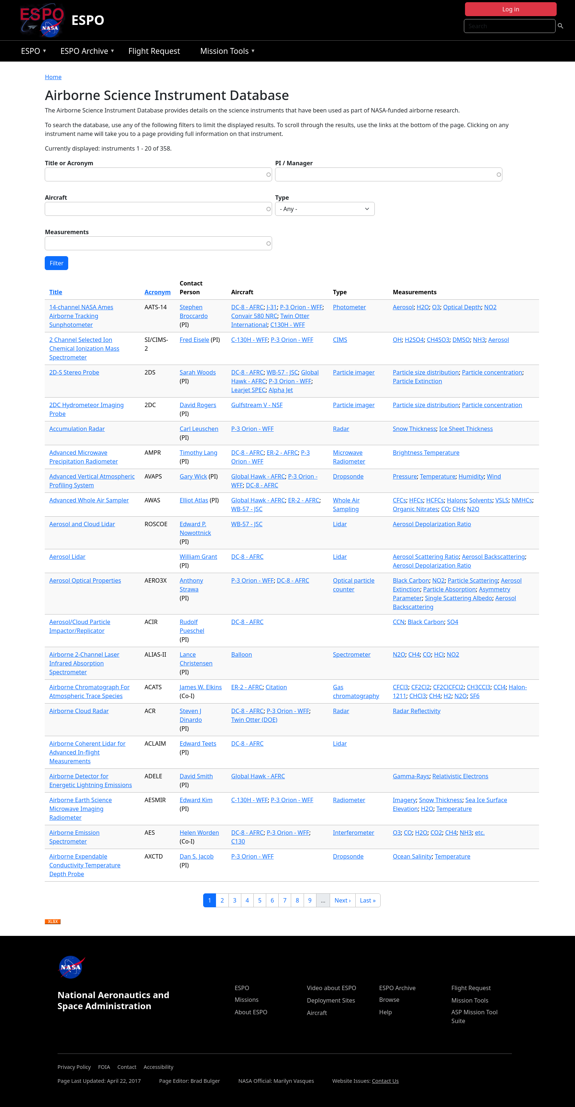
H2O (423, 307)
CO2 (436, 833)
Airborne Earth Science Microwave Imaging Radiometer (80, 809)
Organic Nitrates (415, 509)
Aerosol (403, 307)
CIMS (340, 340)
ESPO (88, 20)
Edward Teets (198, 743)
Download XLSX (53, 922)
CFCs (399, 500)
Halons (456, 500)
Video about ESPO (331, 988)
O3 (436, 307)
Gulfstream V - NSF (257, 405)
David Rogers (198, 405)
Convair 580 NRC (254, 316)
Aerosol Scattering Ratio (426, 557)
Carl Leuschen (199, 429)
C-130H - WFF (249, 340)
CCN (398, 622)
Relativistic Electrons (460, 776)
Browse (389, 1000)
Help (385, 1012)
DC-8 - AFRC (247, 307)
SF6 (474, 696)
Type (282, 197)
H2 (447, 696)
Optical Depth (462, 307)
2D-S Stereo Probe (74, 372)
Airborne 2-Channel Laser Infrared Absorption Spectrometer (84, 663)
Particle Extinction (417, 381)
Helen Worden (199, 833)
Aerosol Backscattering (493, 557)
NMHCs (522, 500)
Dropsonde (348, 476)
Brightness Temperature (426, 453)
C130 (238, 841)
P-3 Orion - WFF (301, 307)
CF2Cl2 (420, 687)
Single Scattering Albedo (458, 598)
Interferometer (353, 833)
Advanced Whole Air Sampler (89, 500)
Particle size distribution (426, 372)
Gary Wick (193, 476)
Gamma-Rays (411, 776)
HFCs (416, 500)
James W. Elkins (201, 687)
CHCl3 (417, 696)
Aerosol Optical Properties (85, 580)
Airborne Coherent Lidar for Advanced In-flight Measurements (87, 752)
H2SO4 (414, 340)
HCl (439, 654)
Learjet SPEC (248, 390)
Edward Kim (196, 800)
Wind (494, 476)
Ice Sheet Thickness (466, 429)
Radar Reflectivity (416, 711)
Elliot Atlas (194, 500)
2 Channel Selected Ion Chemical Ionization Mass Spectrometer (84, 348)
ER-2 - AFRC (282, 453)
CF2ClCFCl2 (448, 687)
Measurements (67, 232)
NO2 (490, 307)
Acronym (157, 292)
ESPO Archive (86, 52)
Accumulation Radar (77, 429)
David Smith (196, 776)
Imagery (404, 800)
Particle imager (354, 372)
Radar (341, 429)
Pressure (405, 476)
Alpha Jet (281, 390)
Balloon (241, 654)
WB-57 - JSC (282, 372)
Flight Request (154, 51)
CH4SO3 (438, 340)
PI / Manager (294, 163)
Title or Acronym (69, 163)
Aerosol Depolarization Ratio (432, 524)
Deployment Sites (331, 1000)
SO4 (452, 622)
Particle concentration (492, 372)
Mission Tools (226, 52)
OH (397, 340)
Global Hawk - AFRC (258, 476)
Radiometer (349, 800)
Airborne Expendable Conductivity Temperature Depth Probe (84, 865)
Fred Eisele (194, 340)
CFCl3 (400, 687)
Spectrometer (351, 654)
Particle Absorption (449, 589)
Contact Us (385, 1080)
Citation (276, 687)
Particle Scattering (473, 580)
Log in (510, 9)
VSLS (502, 500)
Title (55, 292)
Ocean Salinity (412, 856)
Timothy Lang (198, 453)
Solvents (480, 500)
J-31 (272, 307)
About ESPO (251, 1012)
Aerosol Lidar (67, 557)
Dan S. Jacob (196, 856)
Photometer (349, 307)
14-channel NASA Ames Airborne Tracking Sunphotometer (81, 316)
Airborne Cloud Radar (79, 711)
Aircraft (56, 197)
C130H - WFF (287, 325)
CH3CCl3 (478, 687)
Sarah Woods (198, 372)
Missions (247, 1000)
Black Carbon (411, 580)
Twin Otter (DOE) (254, 720)
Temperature (437, 476)
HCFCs (435, 500)
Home (53, 77)
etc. (480, 833)
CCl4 (500, 687)
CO (445, 509)
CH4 (458, 509)
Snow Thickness (414, 429)
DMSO (461, 340)
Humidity (471, 476)
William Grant (198, 557)
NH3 (479, 340)
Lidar (340, 524)
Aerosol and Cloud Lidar (82, 524)
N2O (473, 509)
